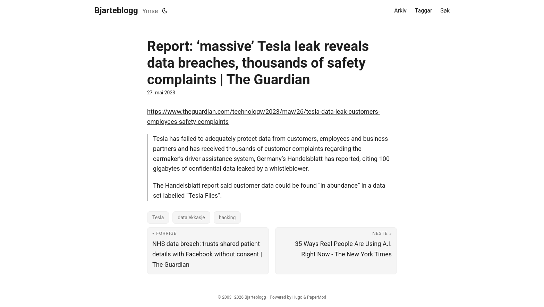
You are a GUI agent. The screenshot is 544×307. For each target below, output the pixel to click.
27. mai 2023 (161, 92)
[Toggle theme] (165, 10)
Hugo (297, 297)
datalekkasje (191, 217)
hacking (227, 217)
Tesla (158, 217)
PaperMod (316, 297)
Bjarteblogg (116, 10)
